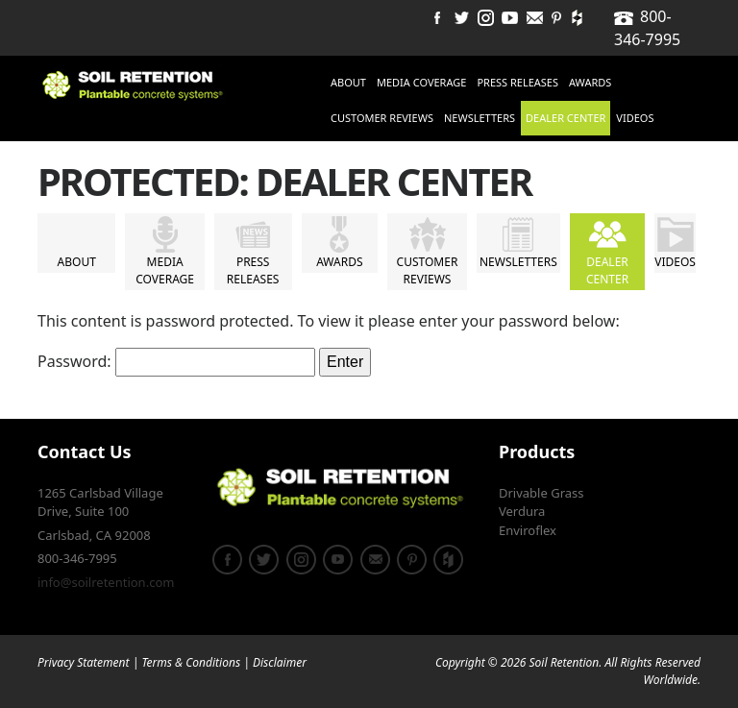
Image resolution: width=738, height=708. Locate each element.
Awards (590, 82)
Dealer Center (565, 117)
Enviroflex (527, 530)
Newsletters (479, 117)
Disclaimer (280, 662)
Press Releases (517, 82)
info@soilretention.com (105, 582)
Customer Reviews (382, 117)
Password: (176, 362)
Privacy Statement (83, 662)
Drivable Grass (541, 492)
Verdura (522, 511)
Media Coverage (421, 82)
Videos (634, 117)
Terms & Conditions (190, 662)
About (348, 82)
